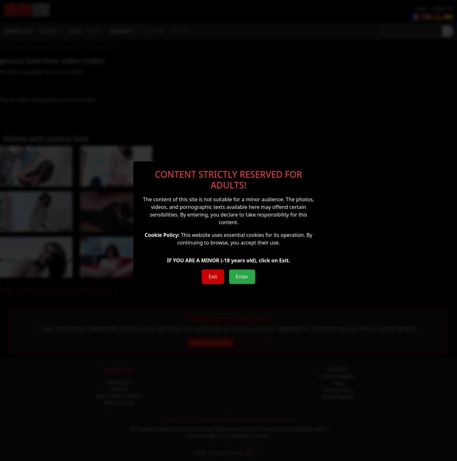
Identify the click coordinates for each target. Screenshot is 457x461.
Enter (242, 276)
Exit (213, 276)
